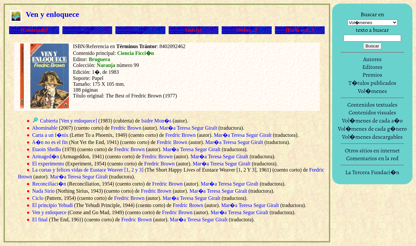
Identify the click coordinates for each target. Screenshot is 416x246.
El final (40, 219)
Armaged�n (45, 156)
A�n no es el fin (50, 142)
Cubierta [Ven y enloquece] (68, 120)
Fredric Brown (126, 128)
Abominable (45, 128)
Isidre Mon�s (156, 120)
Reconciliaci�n (49, 184)
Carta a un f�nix (50, 135)
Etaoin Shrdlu (46, 149)
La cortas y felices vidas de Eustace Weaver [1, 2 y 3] (87, 170)
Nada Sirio (43, 191)
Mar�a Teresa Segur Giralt (188, 128)
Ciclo (38, 198)
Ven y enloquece (49, 212)
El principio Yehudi (52, 205)
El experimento (48, 163)
